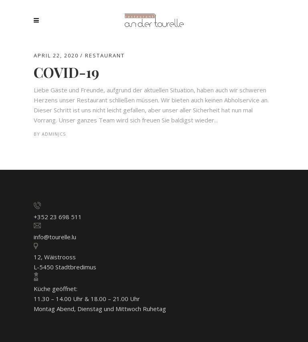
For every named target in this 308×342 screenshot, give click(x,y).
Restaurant (105, 55)
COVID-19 (66, 72)
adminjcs (54, 134)
